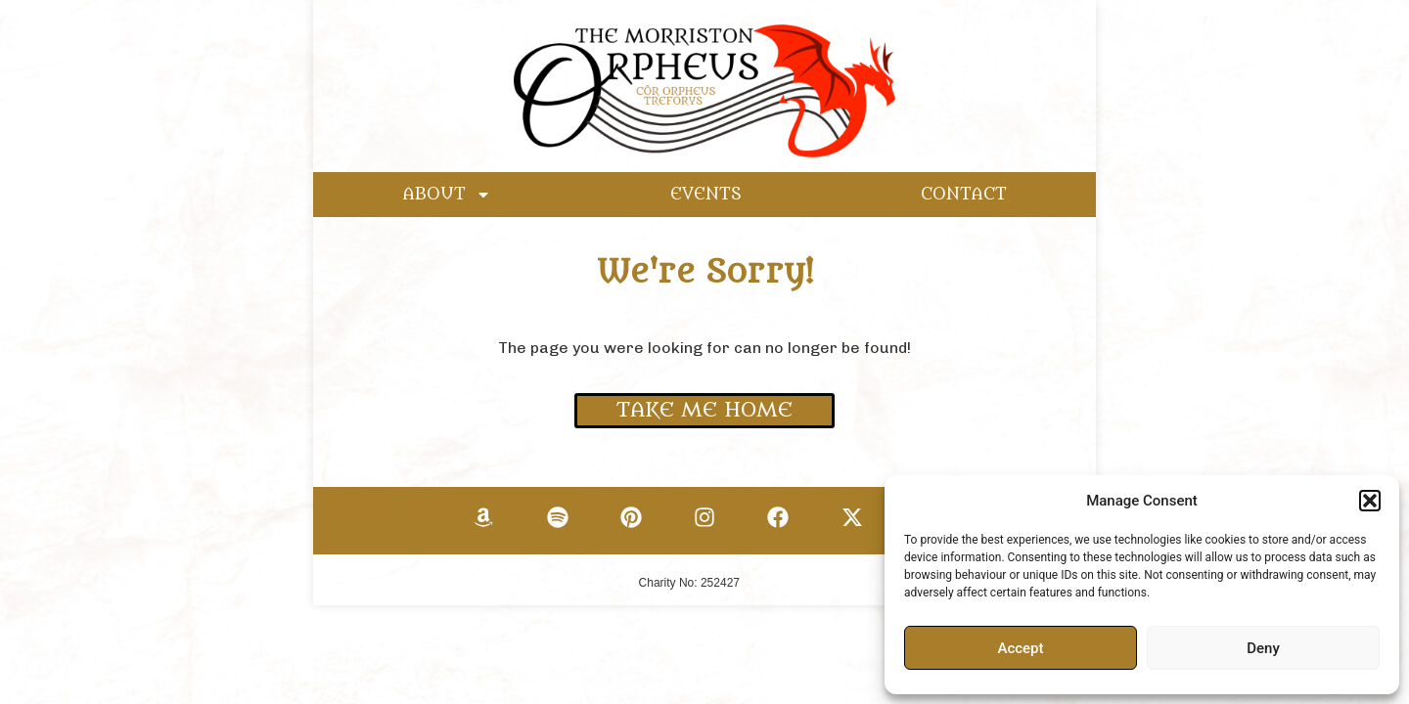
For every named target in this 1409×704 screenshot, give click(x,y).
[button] (1370, 500)
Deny (1263, 648)
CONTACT (964, 194)
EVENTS (706, 194)
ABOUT (447, 194)
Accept (1020, 648)
